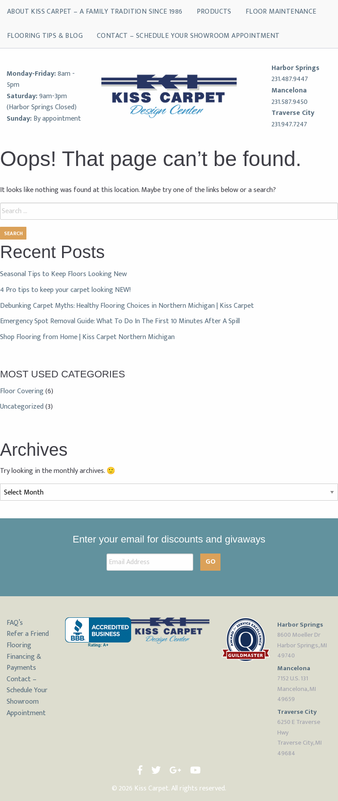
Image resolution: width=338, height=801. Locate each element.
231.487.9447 (290, 79)
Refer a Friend (28, 634)
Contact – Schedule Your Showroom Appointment (188, 36)
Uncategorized (22, 407)
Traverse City (293, 113)
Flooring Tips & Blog (45, 36)
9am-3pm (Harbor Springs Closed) (42, 102)
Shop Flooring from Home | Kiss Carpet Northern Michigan (87, 337)
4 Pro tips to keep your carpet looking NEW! (65, 290)
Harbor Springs (296, 68)
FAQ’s (15, 623)
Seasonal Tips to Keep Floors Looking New (63, 274)
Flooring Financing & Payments (24, 656)
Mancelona (289, 90)
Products (214, 12)
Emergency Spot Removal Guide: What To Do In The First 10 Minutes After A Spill (120, 321)
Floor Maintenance (281, 12)
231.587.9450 (290, 102)
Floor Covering (22, 391)
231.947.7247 (289, 124)
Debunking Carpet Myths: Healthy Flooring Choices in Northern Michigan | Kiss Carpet (127, 306)
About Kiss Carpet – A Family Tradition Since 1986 (95, 12)
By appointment (57, 119)
